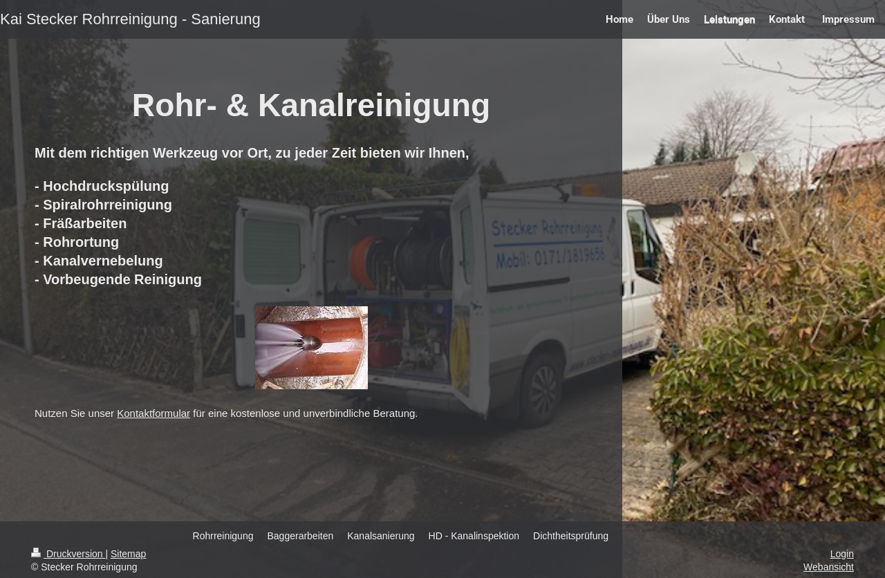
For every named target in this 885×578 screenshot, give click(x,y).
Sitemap (128, 553)
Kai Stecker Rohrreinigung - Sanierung (130, 19)
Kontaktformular (153, 413)
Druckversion (68, 553)
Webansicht (828, 566)
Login (842, 553)
